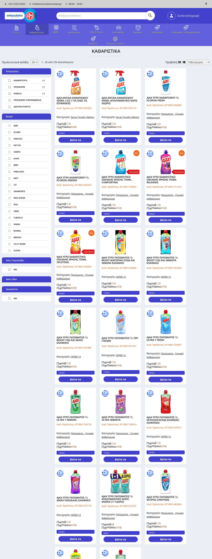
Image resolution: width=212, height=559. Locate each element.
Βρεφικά (137, 32)
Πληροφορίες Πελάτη (140, 512)
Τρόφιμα (16, 32)
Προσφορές (157, 32)
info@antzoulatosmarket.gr (45, 3)
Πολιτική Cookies (202, 554)
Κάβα (56, 32)
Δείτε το (72, 140)
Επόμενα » (93, 473)
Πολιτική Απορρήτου (180, 554)
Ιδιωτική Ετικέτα (115, 43)
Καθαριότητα (37, 32)
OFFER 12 (195, 198)
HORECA (92, 43)
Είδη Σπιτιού (96, 32)
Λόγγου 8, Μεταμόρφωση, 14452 (19, 541)
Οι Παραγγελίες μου (140, 521)
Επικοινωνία (93, 512)
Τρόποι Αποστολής (65, 516)
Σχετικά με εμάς (63, 512)
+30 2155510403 (15, 3)
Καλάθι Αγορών (137, 525)
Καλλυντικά (74, 32)
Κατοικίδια (118, 32)
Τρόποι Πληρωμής (64, 521)
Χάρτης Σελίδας (95, 516)
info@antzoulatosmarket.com (17, 533)
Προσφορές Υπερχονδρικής (185, 32)
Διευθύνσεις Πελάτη (140, 516)
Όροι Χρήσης (62, 525)
